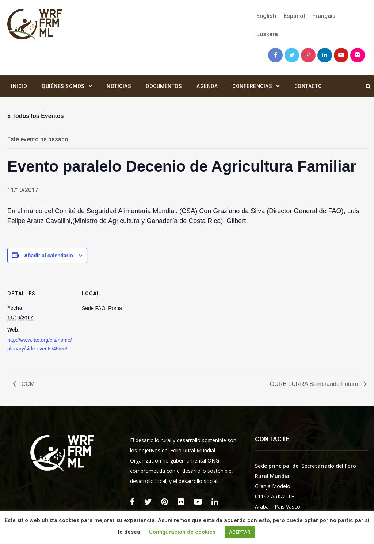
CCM (27, 384)
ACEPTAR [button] (239, 532)
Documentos (164, 86)
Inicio (19, 86)
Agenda (207, 86)
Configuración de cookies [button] (182, 532)
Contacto (308, 86)
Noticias (119, 86)
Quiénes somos (63, 86)
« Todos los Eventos (35, 116)
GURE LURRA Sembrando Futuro (315, 384)
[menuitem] (266, 16)
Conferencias (252, 86)
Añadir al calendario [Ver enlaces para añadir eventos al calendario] (48, 255)
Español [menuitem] (294, 15)
